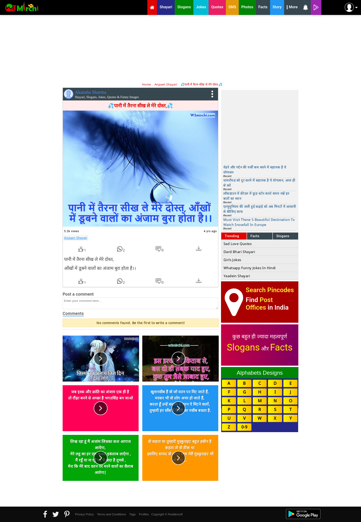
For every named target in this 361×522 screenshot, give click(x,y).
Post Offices (259, 303)
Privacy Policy (84, 514)
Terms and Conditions (111, 514)
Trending (232, 236)
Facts (254, 236)
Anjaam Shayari (75, 238)
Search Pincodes (270, 290)
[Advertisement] (180, 48)
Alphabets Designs (260, 373)
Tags (132, 514)
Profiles (144, 514)
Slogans (282, 236)
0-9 (244, 427)
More (292, 8)
